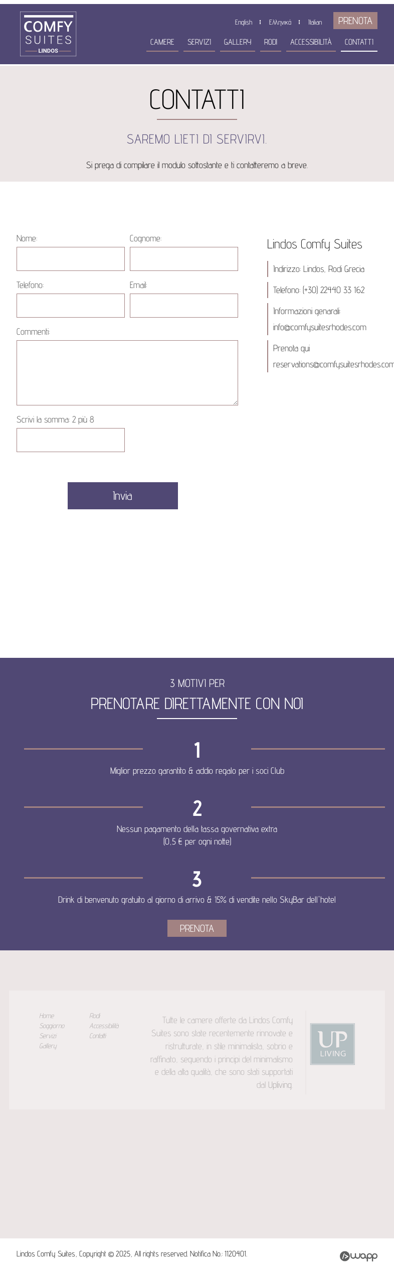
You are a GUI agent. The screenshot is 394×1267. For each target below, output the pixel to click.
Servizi (199, 42)
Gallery (237, 42)
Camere (162, 42)
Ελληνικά (280, 22)
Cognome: (145, 238)
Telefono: (30, 284)
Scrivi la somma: (55, 419)
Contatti (359, 42)
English (243, 22)
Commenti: (33, 331)
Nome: (27, 238)
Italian (315, 22)
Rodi (270, 42)
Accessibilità (311, 42)
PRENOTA (355, 21)
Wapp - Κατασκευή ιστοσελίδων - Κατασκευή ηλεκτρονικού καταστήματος (358, 1256)
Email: (138, 284)
